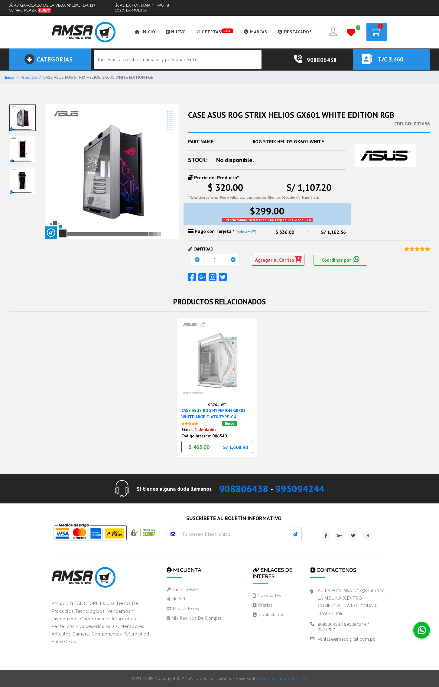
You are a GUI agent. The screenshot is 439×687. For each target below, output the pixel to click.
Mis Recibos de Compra (194, 618)
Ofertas (263, 605)
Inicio (9, 77)
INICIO (145, 32)
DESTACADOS (295, 32)
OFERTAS (215, 31)
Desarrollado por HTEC (284, 678)
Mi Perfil (177, 598)
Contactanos (268, 614)
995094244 (299, 489)
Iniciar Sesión (183, 589)
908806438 (243, 489)
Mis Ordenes (183, 608)
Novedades (267, 595)
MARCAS (255, 32)
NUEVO (176, 32)
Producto (29, 77)
